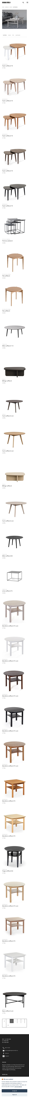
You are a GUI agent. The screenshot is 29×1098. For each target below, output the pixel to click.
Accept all (14, 1090)
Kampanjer (18, 35)
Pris (13, 35)
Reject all (14, 1094)
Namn (9, 35)
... (4, 1025)
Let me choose (18, 1086)
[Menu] (27, 2)
